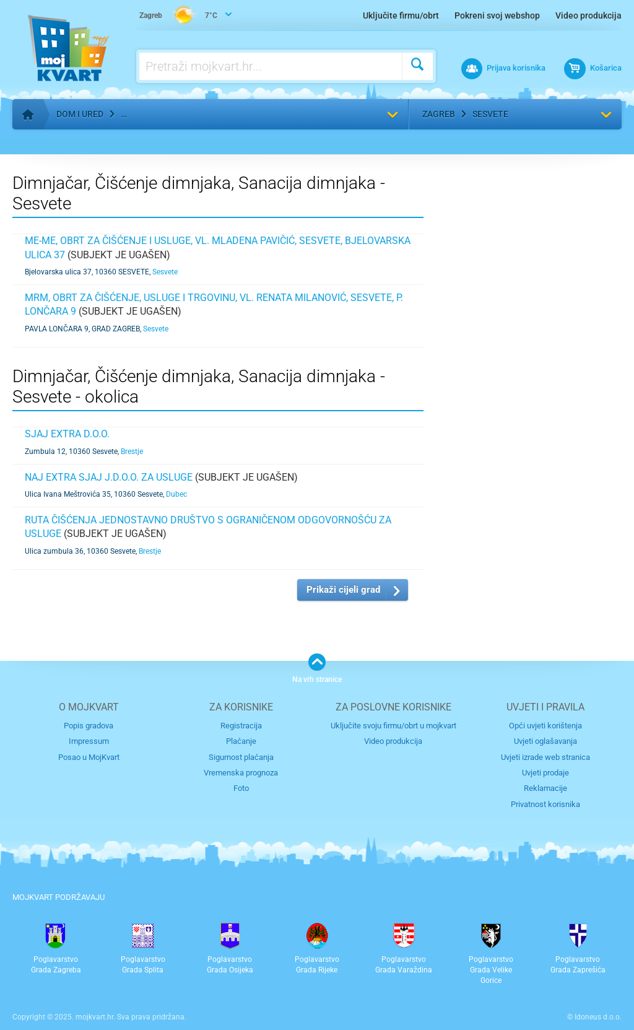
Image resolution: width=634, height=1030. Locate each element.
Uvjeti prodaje (545, 772)
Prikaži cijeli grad (343, 589)
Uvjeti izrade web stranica (545, 757)
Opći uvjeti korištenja (545, 725)
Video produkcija (588, 15)
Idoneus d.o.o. (598, 1017)
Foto (241, 788)
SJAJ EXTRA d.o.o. (67, 434)
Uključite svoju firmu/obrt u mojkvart (393, 725)
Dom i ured (79, 114)
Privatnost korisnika (545, 804)
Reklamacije (545, 788)
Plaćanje (241, 741)
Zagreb (438, 114)
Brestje (132, 451)
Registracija (241, 725)
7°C (178, 16)
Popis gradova (88, 725)
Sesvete (490, 114)
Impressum (89, 741)
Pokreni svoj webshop (497, 15)
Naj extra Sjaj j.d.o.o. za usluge (109, 477)
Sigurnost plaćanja (241, 757)
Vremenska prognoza (241, 772)
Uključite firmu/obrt (401, 15)
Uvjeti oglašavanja (545, 741)
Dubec (176, 494)
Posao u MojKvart (88, 757)
